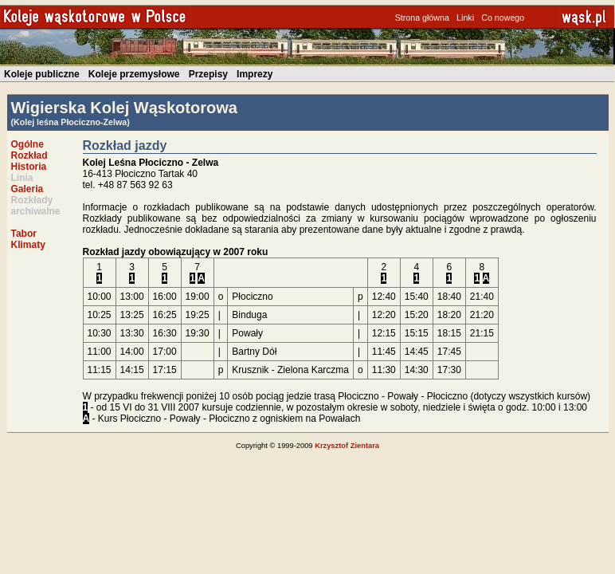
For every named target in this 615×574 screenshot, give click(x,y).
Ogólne (27, 144)
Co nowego (502, 17)
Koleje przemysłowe (134, 74)
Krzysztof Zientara (347, 446)
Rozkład (29, 155)
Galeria (27, 189)
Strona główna (422, 17)
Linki (465, 17)
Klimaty (28, 244)
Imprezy (254, 74)
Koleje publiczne (42, 74)
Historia (29, 166)
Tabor (24, 233)
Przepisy (208, 74)
